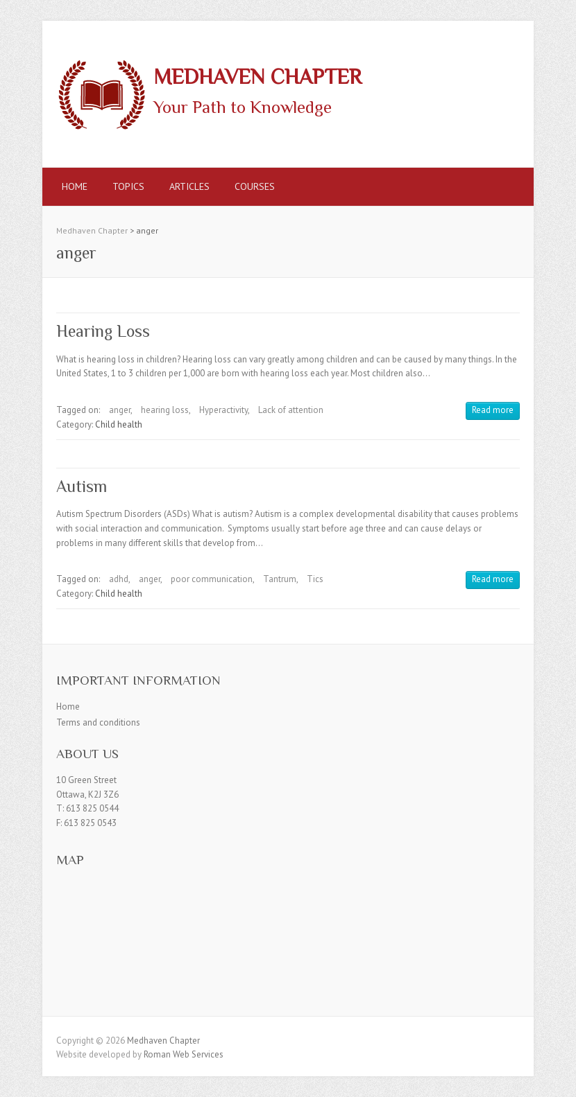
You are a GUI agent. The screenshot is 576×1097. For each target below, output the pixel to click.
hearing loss (165, 410)
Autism (81, 486)
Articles (189, 186)
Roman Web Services (183, 1054)
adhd (118, 579)
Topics (128, 186)
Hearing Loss (103, 331)
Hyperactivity (223, 410)
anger (119, 410)
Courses (255, 186)
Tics (315, 579)
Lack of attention (290, 410)
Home (74, 186)
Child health (118, 424)
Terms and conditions (98, 722)
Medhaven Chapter (257, 77)
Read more (493, 410)
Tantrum (279, 579)
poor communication (212, 579)
